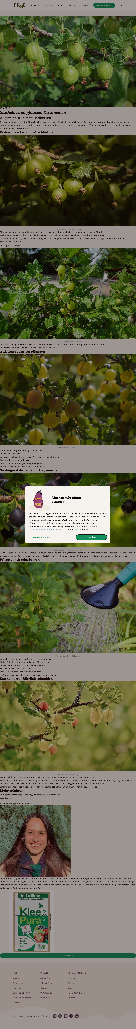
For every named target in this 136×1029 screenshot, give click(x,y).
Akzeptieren (91, 537)
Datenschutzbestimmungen (43, 529)
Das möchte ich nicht (41, 537)
